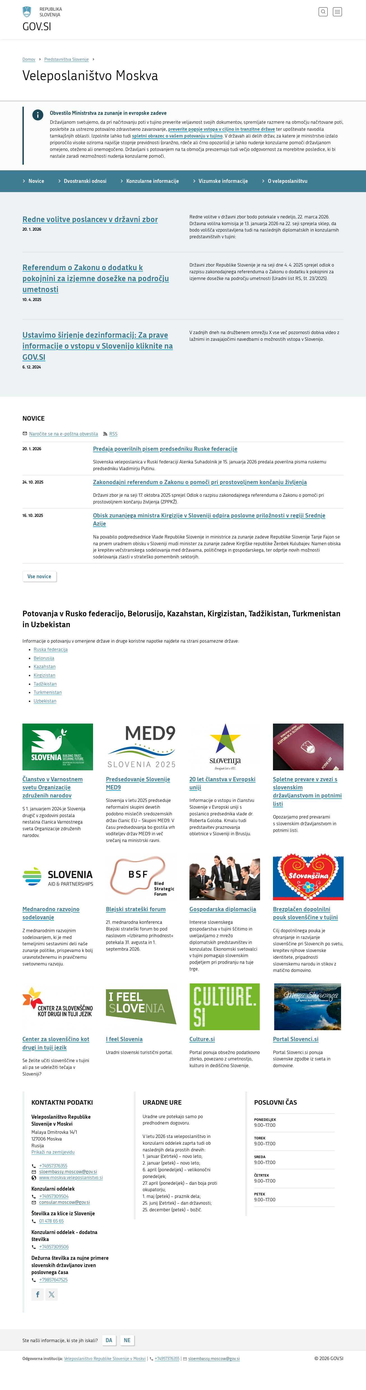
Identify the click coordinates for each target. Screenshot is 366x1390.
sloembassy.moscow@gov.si (68, 1171)
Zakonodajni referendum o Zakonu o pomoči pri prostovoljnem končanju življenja (200, 482)
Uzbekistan (45, 701)
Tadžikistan (45, 684)
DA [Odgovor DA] (109, 1340)
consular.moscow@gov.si (64, 1202)
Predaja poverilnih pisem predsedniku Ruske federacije (165, 449)
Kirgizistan (44, 675)
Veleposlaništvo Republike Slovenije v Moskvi (105, 1358)
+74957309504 (53, 1196)
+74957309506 (54, 1246)
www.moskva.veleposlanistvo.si (71, 1177)
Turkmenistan (48, 692)
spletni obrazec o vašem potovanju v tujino (177, 135)
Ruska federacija (51, 649)
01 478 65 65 (51, 1221)
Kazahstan (44, 666)
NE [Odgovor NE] (127, 1340)
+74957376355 (53, 1166)
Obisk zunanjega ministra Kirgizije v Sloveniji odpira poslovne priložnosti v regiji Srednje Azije (209, 519)
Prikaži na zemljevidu (53, 1152)
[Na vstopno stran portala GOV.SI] (57, 19)
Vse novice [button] (39, 576)
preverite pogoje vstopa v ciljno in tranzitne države (221, 128)
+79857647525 (53, 1279)
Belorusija (44, 658)
